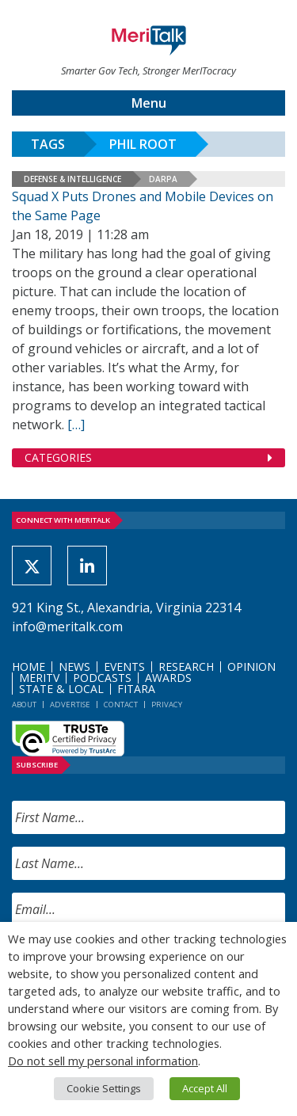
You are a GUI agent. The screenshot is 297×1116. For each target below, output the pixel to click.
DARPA (163, 179)
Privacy (166, 704)
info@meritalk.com (67, 626)
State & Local (61, 688)
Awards (168, 677)
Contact (121, 704)
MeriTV (39, 677)
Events (124, 666)
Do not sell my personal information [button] (103, 1060)
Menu (148, 103)
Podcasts (102, 677)
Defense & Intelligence (72, 179)
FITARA (136, 688)
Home (28, 666)
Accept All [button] (204, 1088)
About (24, 704)
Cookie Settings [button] (104, 1088)
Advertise (70, 704)
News (74, 666)
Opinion (251, 666)
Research (186, 666)
